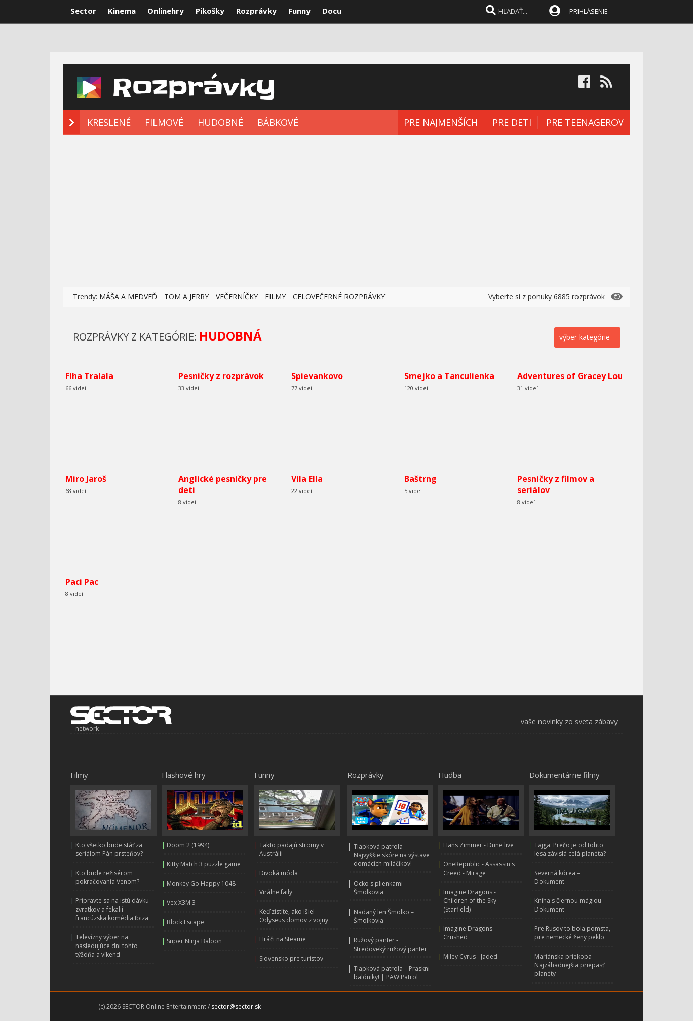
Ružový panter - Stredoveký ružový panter (390, 944)
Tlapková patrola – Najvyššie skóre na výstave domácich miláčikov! (392, 855)
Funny (299, 11)
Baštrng (420, 478)
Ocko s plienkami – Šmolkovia (380, 887)
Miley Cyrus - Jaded (470, 956)
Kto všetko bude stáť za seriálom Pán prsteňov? (109, 849)
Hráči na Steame (282, 939)
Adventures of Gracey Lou (570, 376)
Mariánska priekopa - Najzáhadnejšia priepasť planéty (569, 965)
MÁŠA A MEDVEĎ (128, 296)
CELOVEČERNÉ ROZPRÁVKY (339, 296)
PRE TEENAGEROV (585, 122)
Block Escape (185, 922)
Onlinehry (165, 11)
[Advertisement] (346, 211)
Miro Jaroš (85, 478)
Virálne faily (275, 892)
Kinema (122, 11)
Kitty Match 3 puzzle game (204, 864)
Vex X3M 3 (181, 902)
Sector (83, 11)
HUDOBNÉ (220, 122)
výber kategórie (584, 337)
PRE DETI (511, 122)
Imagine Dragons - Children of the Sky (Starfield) (469, 901)
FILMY (275, 296)
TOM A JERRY (186, 296)
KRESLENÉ (109, 122)
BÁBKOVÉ (277, 122)
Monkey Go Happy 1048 (201, 883)
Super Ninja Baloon (194, 941)
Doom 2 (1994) (188, 845)
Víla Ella (307, 478)
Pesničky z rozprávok (221, 376)
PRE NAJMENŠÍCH (441, 122)
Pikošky (210, 11)
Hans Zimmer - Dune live (478, 845)
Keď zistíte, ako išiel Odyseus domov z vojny (293, 915)
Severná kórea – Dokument (557, 877)
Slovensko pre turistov (291, 958)
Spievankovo (317, 376)
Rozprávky (256, 11)
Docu (331, 11)
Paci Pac (81, 581)
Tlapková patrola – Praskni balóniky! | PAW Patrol (392, 972)
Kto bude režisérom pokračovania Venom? (107, 877)
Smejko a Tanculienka (449, 376)
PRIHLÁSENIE (588, 11)
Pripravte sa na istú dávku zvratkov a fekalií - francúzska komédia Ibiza (112, 909)
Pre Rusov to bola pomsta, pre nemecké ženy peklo (572, 932)
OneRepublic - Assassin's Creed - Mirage (479, 868)
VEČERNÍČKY (237, 296)
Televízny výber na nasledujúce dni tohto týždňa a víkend (106, 946)
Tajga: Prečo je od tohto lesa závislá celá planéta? (570, 849)
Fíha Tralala (89, 376)
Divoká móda (278, 872)
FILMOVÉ (164, 122)
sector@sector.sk (236, 1006)
